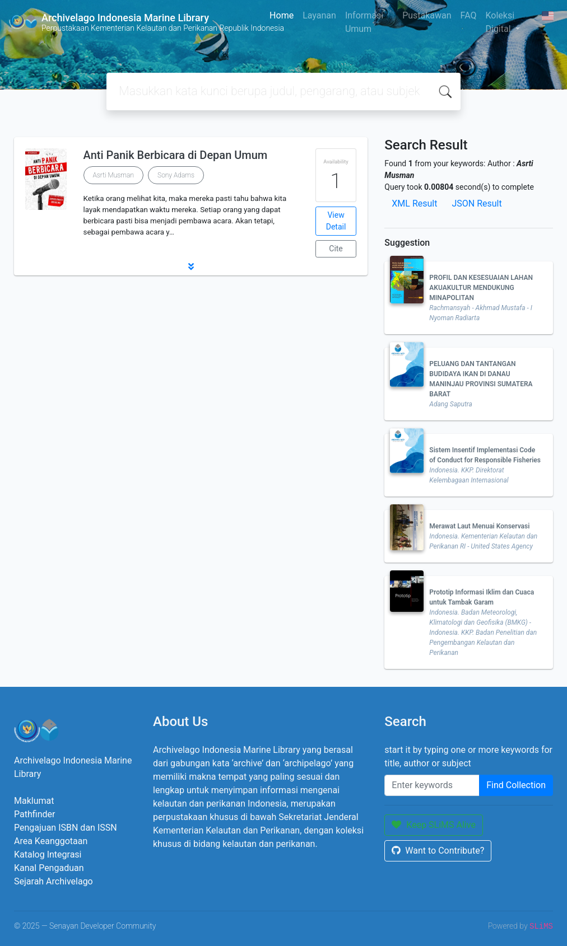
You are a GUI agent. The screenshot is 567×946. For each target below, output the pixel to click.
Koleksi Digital (499, 22)
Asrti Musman (113, 175)
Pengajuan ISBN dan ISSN (65, 827)
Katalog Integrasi (48, 854)
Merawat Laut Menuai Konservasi (479, 526)
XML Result (414, 203)
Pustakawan (426, 15)
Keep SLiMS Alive (434, 824)
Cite (336, 248)
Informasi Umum (364, 22)
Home (281, 15)
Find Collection (516, 785)
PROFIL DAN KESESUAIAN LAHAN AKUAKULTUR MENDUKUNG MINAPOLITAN (481, 288)
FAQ (469, 15)
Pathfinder (34, 814)
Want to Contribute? (438, 850)
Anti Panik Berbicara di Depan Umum (175, 155)
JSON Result (476, 203)
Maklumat (34, 800)
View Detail (336, 220)
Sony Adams (175, 175)
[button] (191, 266)
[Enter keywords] (432, 785)
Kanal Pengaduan (49, 868)
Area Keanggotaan (50, 841)
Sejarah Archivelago (53, 881)
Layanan (319, 15)
